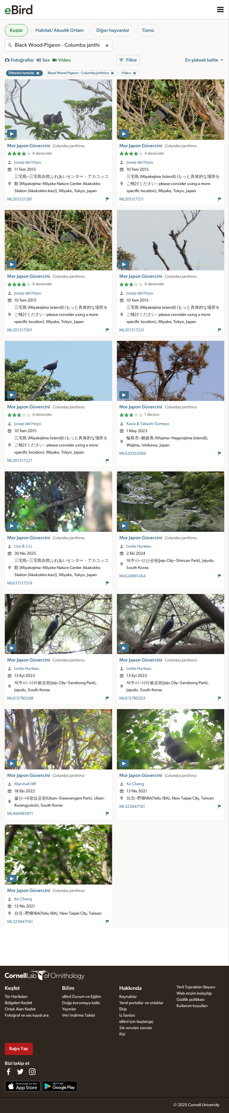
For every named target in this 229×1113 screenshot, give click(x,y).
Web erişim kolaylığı (194, 993)
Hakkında (130, 988)
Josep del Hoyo (27, 162)
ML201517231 (131, 330)
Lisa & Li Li (23, 546)
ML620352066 (132, 454)
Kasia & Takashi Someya (147, 424)
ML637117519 (19, 583)
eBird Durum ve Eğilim (81, 997)
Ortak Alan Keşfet (20, 1009)
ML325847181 (132, 807)
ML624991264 (132, 576)
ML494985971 (20, 814)
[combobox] (58, 45)
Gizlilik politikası (191, 1000)
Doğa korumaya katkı (81, 1003)
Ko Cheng (135, 784)
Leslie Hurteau (138, 546)
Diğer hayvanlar (112, 30)
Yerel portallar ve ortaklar (141, 1003)
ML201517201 (19, 330)
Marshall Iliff (25, 784)
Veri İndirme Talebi (78, 1015)
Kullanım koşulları (192, 1006)
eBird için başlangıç (136, 1022)
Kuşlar (16, 30)
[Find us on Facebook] (8, 1071)
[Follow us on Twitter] (20, 1071)
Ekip (123, 1009)
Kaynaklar (128, 997)
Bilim (68, 988)
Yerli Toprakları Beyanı (196, 987)
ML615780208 (20, 698)
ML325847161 (20, 922)
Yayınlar (69, 1009)
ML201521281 (19, 199)
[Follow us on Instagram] (32, 1071)
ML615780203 (132, 698)
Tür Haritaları (16, 997)
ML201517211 (131, 199)
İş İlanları (127, 1015)
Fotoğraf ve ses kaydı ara (27, 1015)
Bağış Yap (18, 1048)
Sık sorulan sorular (135, 1028)
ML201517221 (19, 461)
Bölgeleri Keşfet (18, 1003)
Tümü (148, 30)
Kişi (122, 1034)
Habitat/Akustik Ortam (59, 30)
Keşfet (12, 988)
